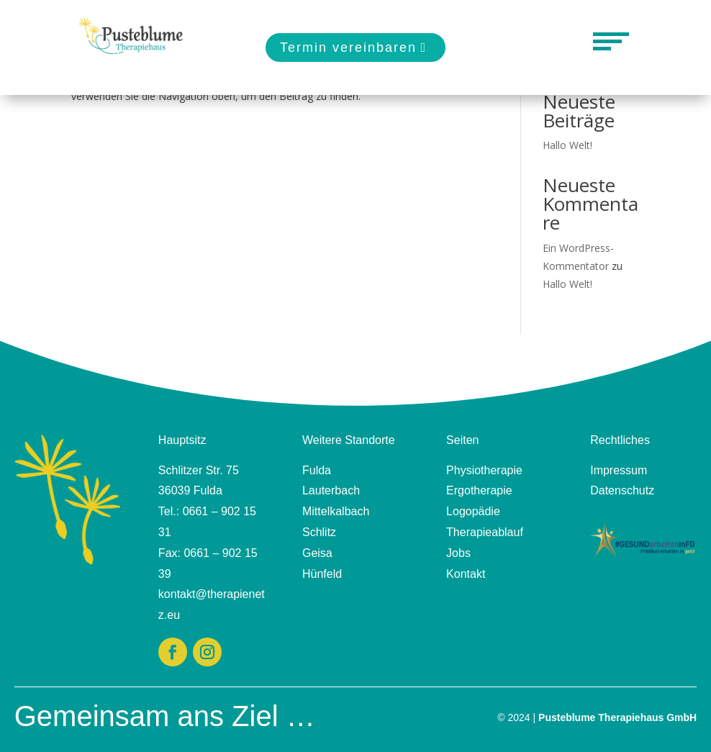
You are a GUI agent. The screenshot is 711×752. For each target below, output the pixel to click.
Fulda (316, 470)
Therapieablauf (484, 532)
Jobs (458, 553)
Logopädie (473, 511)
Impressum (618, 470)
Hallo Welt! (567, 145)
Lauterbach (331, 490)
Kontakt (465, 574)
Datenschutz (622, 490)
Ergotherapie (479, 490)
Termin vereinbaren (348, 47)
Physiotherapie (484, 470)
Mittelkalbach (335, 511)
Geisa (317, 553)
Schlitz (319, 532)
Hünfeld (322, 574)
